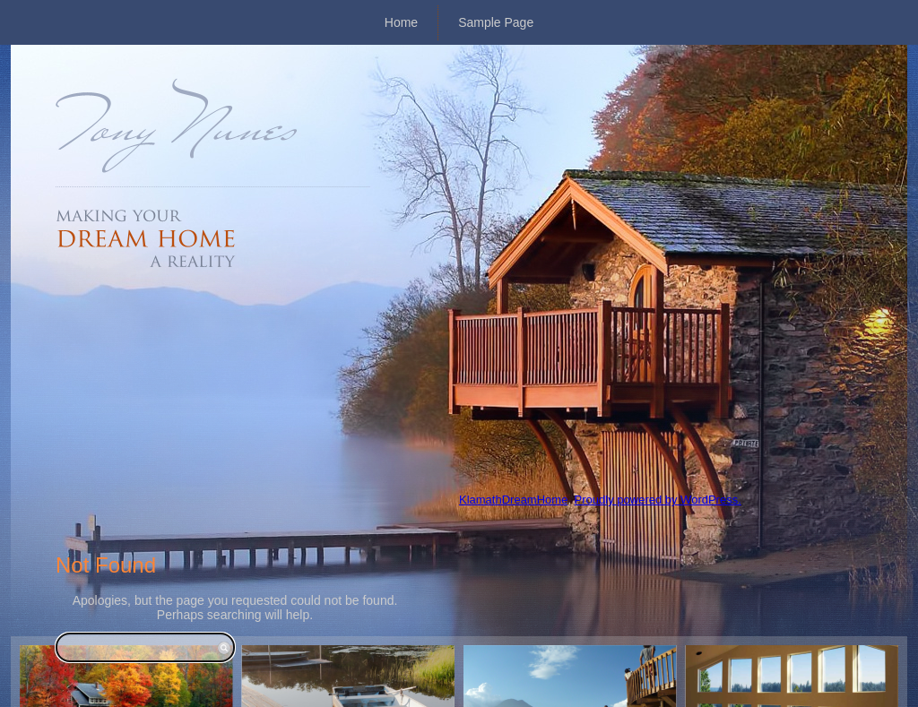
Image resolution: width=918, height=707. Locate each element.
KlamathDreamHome (513, 499)
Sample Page (495, 22)
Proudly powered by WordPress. (658, 499)
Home (401, 22)
